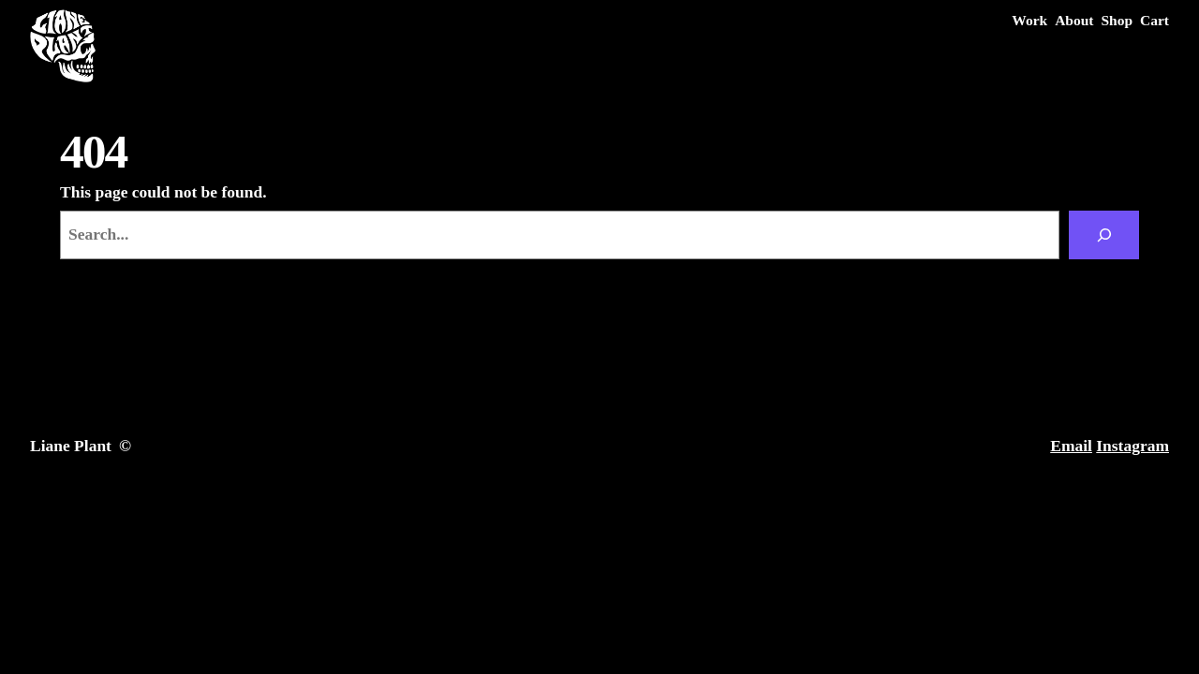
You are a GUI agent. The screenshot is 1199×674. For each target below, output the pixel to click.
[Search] (1104, 234)
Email (1071, 445)
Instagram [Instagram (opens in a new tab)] (1132, 445)
